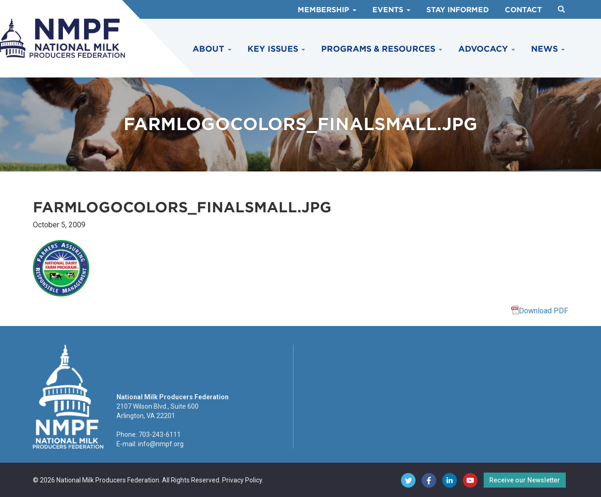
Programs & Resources (381, 49)
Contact (523, 10)
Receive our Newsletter (524, 480)
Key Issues (276, 49)
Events (391, 10)
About (212, 49)
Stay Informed (457, 10)
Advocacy (486, 49)
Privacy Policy (242, 480)
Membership (327, 10)
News (548, 49)
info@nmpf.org (161, 444)
